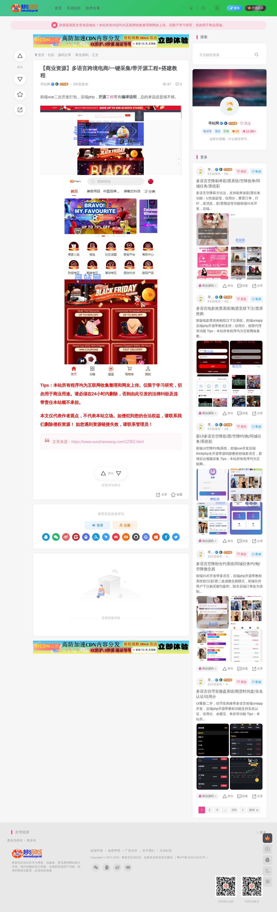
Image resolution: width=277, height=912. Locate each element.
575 (207, 131)
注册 (124, 525)
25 (235, 131)
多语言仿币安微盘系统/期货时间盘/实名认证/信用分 (229, 694)
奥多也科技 (15, 840)
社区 (51, 55)
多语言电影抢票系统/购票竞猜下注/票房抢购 (229, 311)
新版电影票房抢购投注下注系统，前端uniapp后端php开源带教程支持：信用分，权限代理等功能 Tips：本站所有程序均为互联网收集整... (229, 328)
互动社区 (74, 8)
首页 (58, 8)
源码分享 (64, 55)
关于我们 (148, 850)
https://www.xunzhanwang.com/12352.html (107, 442)
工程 (110, 97)
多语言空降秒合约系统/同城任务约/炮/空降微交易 (228, 566)
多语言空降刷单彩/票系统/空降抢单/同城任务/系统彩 (228, 183)
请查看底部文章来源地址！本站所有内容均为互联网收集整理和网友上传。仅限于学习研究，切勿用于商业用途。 (138, 25)
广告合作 (131, 850)
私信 (256, 171)
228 (234, 810)
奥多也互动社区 (132, 857)
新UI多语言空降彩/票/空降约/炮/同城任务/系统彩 (228, 438)
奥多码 (31, 840)
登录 (98, 525)
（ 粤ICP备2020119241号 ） (191, 857)
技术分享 (93, 8)
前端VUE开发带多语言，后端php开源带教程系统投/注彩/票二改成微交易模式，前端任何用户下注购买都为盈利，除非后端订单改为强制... (229, 583)
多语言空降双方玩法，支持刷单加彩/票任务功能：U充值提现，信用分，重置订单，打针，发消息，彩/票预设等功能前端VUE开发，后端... (228, 201)
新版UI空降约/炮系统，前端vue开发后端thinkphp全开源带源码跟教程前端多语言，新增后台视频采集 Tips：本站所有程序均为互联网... (229, 456)
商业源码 (81, 55)
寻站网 (45, 84)
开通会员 (255, 8)
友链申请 (96, 850)
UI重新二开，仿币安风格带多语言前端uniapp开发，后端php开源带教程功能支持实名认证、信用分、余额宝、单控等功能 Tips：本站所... (229, 711)
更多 (261, 832)
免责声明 (114, 850)
